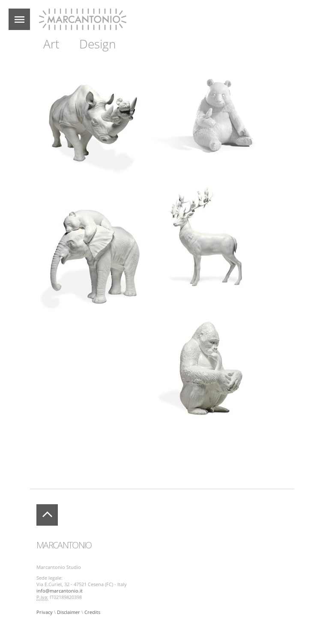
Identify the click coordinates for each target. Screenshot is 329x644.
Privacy (44, 612)
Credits (92, 612)
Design (97, 44)
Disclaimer (68, 612)
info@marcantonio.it (59, 591)
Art (51, 44)
